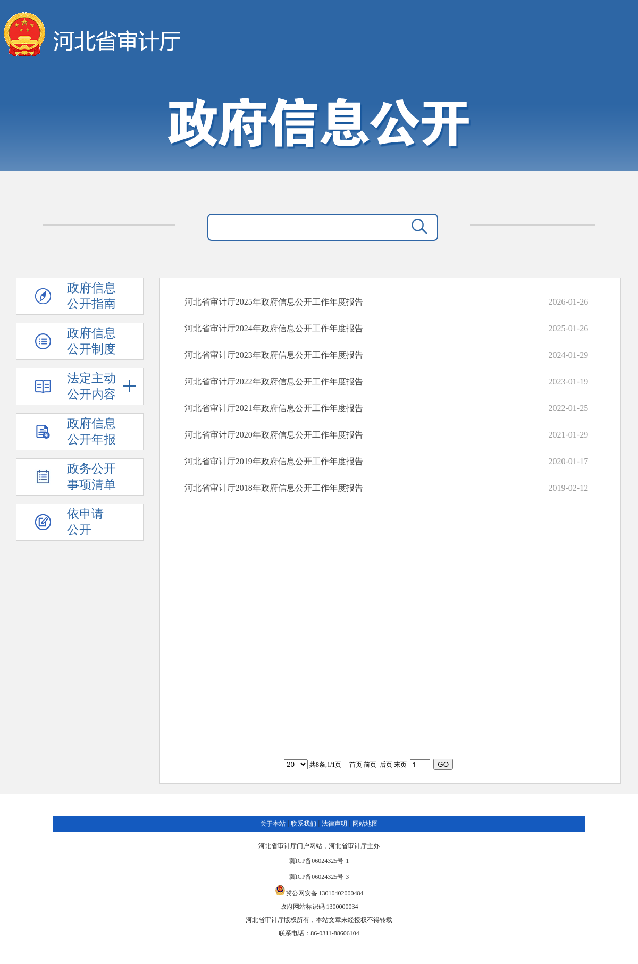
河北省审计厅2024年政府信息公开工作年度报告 (273, 328)
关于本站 (273, 823)
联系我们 (303, 823)
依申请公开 (85, 522)
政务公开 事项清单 (91, 476)
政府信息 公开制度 (91, 341)
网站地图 (365, 823)
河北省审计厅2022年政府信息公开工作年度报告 (273, 381)
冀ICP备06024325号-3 (319, 877)
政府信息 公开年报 (91, 431)
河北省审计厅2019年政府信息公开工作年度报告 (273, 461)
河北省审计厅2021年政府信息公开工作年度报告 (273, 408)
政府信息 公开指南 (91, 296)
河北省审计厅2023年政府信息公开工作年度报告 (273, 354)
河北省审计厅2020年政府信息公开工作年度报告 (273, 434)
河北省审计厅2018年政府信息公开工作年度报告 (273, 487)
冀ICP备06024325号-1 (319, 861)
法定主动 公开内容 (102, 386)
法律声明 (334, 823)
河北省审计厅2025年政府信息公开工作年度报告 (273, 301)
